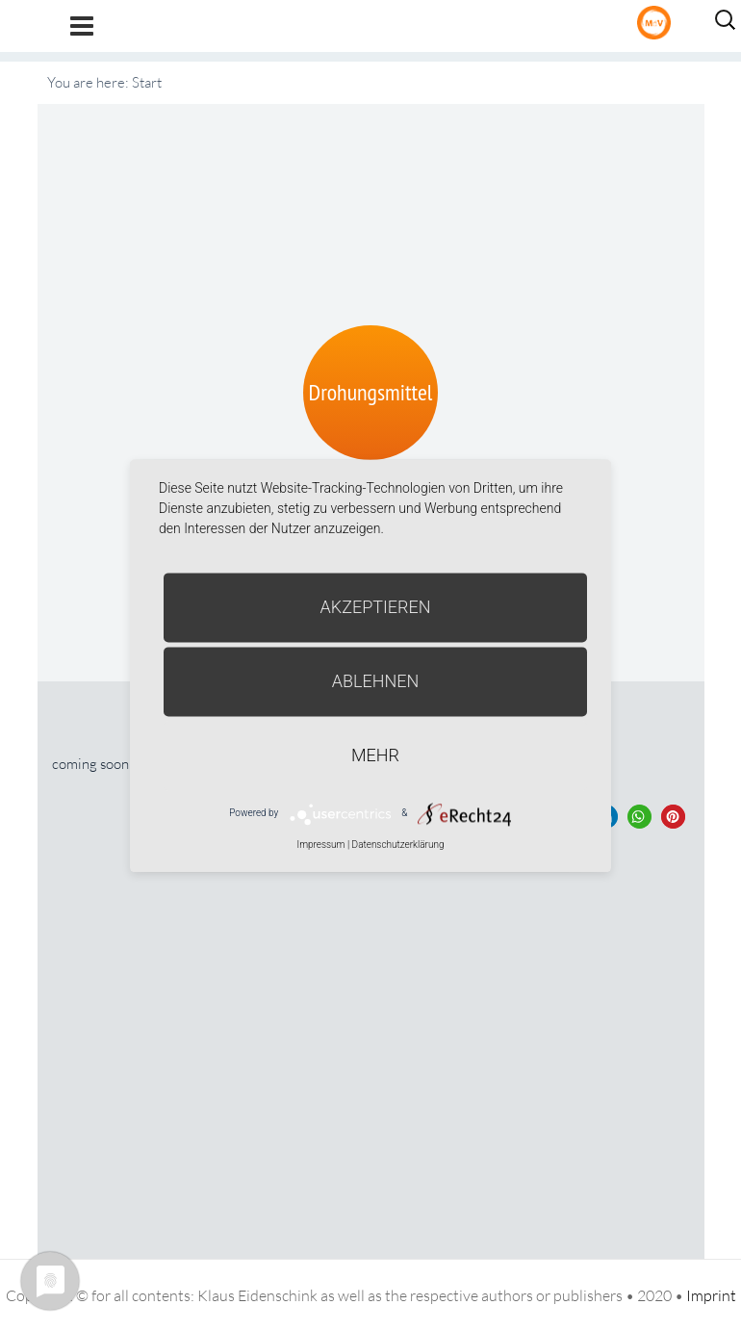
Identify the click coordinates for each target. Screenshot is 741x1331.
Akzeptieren (375, 607)
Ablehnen (376, 681)
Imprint (711, 1295)
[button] (639, 817)
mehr (375, 755)
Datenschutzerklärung (398, 844)
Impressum (320, 844)
